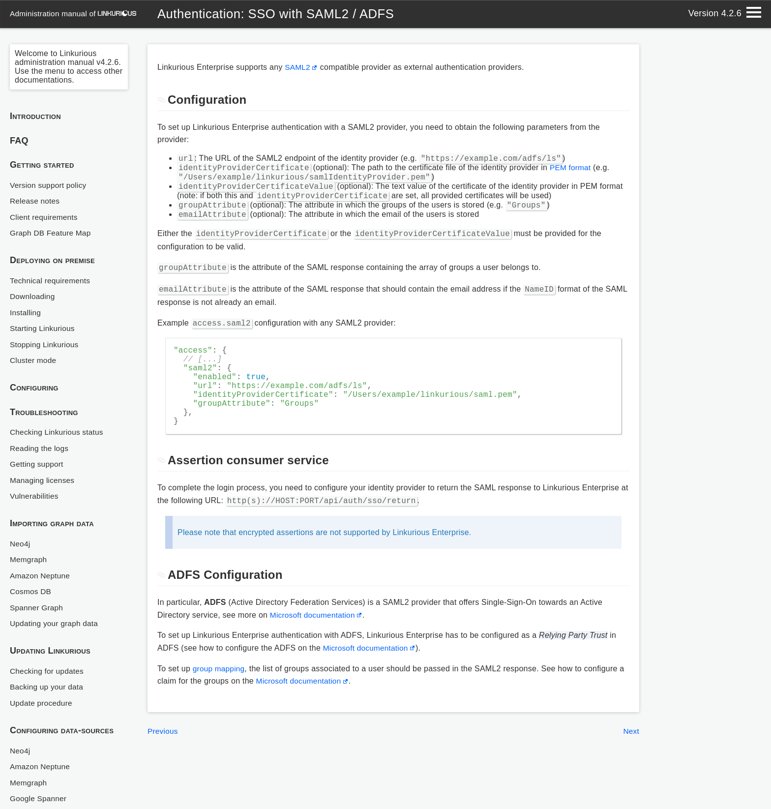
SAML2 (298, 67)
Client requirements (45, 217)
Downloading (33, 296)
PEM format (571, 170)
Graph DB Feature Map (52, 233)
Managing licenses (43, 480)
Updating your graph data (55, 623)
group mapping (220, 692)
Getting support (37, 464)
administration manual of (75, 13)
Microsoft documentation (314, 638)
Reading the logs (40, 448)
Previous (163, 754)
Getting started (42, 165)
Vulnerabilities (35, 496)
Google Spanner (39, 798)
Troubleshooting (44, 412)
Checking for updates (48, 671)
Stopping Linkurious (45, 344)
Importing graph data (52, 523)
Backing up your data (48, 687)
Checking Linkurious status (58, 432)
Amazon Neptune (41, 575)
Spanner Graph (37, 607)
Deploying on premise (52, 260)
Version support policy (49, 185)
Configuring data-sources (62, 730)
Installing (26, 312)
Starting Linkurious (43, 328)
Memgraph (29, 559)
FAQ (19, 141)
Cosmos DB (31, 591)
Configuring (34, 387)
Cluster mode (34, 360)
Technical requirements (51, 280)
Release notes (35, 201)
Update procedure (42, 703)
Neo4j (20, 543)
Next (631, 754)
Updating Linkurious (50, 651)
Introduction (35, 116)
